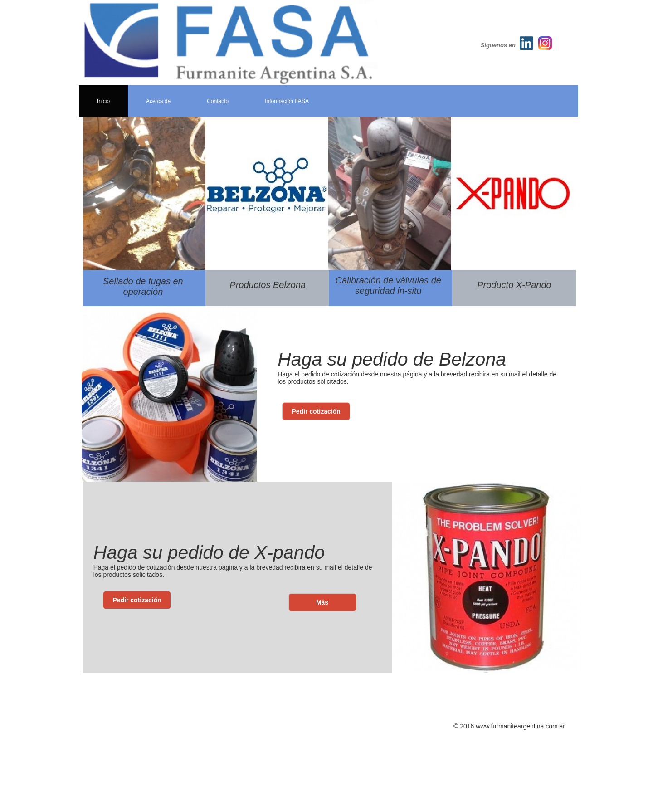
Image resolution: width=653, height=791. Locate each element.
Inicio (103, 101)
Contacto (218, 101)
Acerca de (158, 101)
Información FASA (287, 101)
